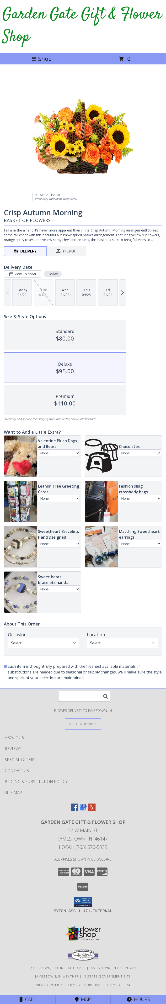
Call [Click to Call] (28, 999)
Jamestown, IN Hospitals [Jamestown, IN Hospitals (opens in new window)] (113, 968)
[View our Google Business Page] (83, 809)
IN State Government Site (107, 976)
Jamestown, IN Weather (57, 976)
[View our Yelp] (92, 809)
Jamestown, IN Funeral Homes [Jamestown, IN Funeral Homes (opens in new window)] (58, 968)
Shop (42, 59)
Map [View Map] (83, 999)
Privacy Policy (48, 985)
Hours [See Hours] (138, 999)
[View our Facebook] (74, 809)
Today (53, 274)
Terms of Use (119, 985)
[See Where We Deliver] (83, 723)
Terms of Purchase (84, 985)
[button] (83, 902)
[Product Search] (84, 696)
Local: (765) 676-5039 (83, 847)
